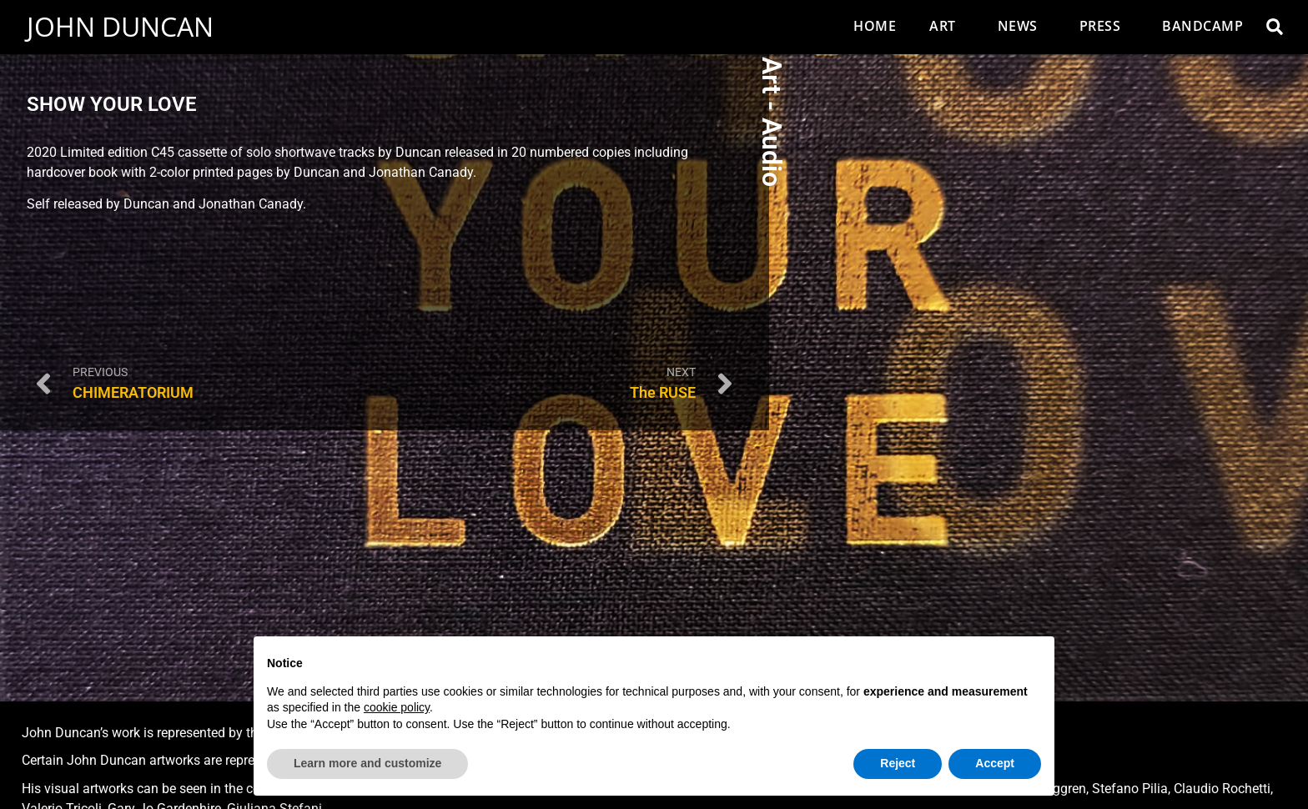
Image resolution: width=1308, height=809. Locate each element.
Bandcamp (1202, 26)
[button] (1275, 27)
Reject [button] (897, 763)
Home (874, 26)
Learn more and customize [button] (367, 763)
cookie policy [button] (397, 707)
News (1022, 26)
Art (946, 26)
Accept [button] (994, 763)
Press (1104, 26)
